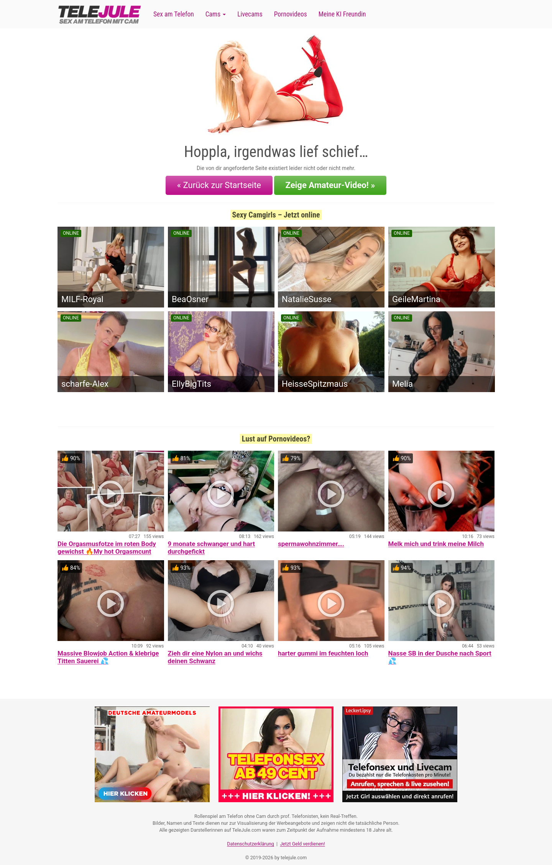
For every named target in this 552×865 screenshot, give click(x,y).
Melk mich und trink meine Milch (436, 539)
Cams (215, 14)
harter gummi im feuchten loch (323, 648)
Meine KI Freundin (342, 14)
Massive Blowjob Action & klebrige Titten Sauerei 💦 (108, 652)
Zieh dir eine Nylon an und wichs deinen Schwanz (215, 652)
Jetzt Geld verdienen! (302, 836)
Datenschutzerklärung (250, 836)
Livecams (250, 14)
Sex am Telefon (173, 14)
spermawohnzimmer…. (311, 539)
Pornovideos (290, 14)
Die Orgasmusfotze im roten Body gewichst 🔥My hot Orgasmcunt (107, 543)
